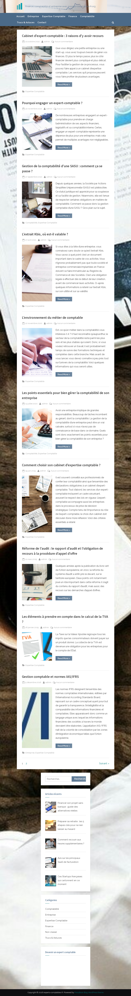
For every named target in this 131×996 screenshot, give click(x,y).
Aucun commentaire (64, 41)
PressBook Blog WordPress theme (89, 992)
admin (47, 41)
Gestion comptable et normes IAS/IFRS (50, 676)
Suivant (103, 763)
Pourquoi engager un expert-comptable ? (52, 103)
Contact (42, 22)
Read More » (65, 85)
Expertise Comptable (53, 16)
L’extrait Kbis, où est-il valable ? (45, 234)
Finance (72, 16)
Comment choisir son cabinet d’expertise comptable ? (61, 465)
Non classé (51, 932)
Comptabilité (87, 16)
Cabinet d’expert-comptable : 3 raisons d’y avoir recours (63, 36)
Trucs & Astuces (25, 22)
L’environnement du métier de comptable (52, 317)
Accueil (20, 16)
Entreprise (33, 16)
